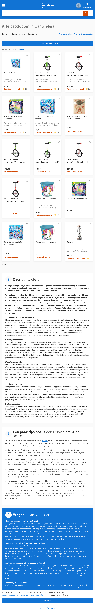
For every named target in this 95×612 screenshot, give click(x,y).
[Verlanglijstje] (87, 5)
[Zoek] (85, 13)
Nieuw (21, 49)
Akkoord (47, 600)
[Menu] (3, 5)
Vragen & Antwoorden (83, 34)
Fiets (23, 34)
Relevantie (6, 49)
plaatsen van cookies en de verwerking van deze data (22, 595)
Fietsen (15, 34)
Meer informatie (47, 608)
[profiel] (78, 5)
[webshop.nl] (47, 5)
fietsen (45, 441)
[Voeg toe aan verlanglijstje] (27, 55)
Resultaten (48, 43)
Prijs (14, 49)
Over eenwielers (65, 34)
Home (5, 34)
